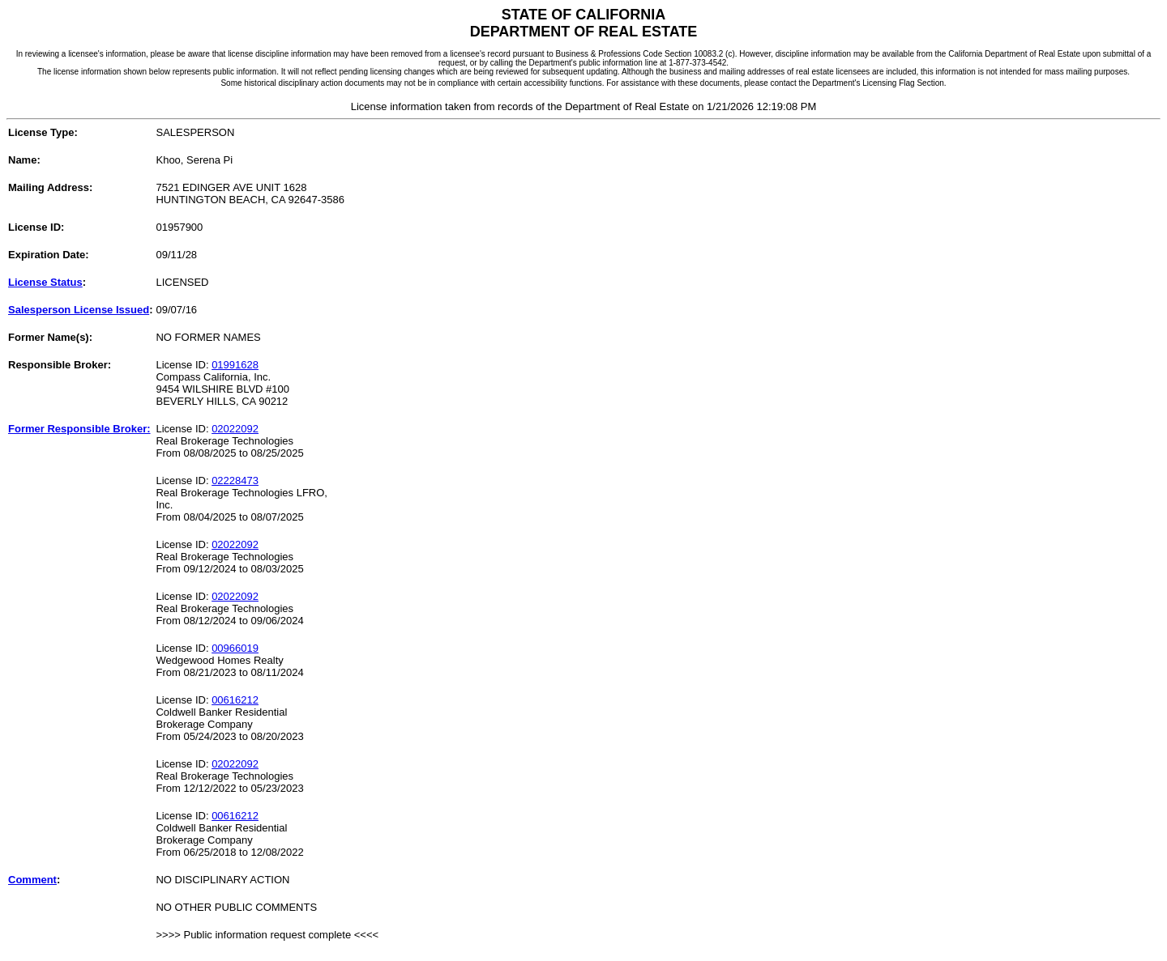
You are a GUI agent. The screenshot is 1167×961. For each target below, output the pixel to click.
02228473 (235, 480)
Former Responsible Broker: (79, 429)
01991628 (235, 365)
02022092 (235, 429)
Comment (32, 880)
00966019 (235, 648)
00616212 (235, 700)
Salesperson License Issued (78, 310)
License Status (45, 282)
